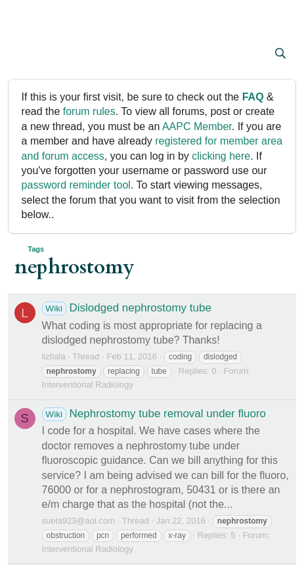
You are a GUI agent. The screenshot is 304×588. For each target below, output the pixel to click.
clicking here (221, 156)
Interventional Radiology (87, 385)
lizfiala (54, 356)
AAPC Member (197, 126)
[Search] (280, 53)
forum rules (89, 111)
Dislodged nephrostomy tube (126, 308)
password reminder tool (76, 185)
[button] (26, 54)
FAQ (253, 96)
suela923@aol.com (78, 521)
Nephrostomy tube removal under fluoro (154, 413)
